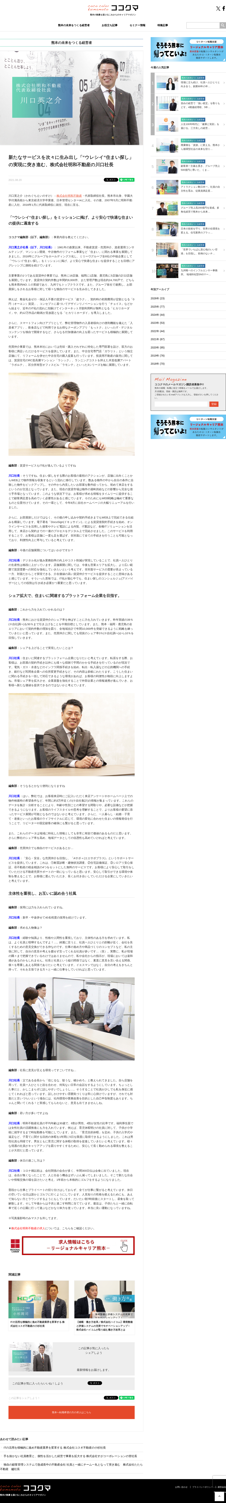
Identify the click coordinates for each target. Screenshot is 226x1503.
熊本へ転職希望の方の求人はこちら (71, 1412)
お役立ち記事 (110, 25)
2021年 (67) (158, 339)
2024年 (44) (158, 314)
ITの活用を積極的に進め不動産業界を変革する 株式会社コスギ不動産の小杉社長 (53, 1447)
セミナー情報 (137, 25)
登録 (214, 403)
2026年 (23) (158, 298)
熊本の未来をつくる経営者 (74, 25)
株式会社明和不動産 (69, 195)
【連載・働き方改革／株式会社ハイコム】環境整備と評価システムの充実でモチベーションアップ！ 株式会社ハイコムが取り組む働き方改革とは (104, 1326)
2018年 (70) (158, 363)
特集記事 (162, 25)
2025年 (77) (158, 306)
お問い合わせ (181, 1487)
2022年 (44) (158, 331)
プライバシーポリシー (202, 1487)
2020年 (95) (158, 347)
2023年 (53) (158, 322)
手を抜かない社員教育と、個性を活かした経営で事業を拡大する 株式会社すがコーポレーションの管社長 (68, 1456)
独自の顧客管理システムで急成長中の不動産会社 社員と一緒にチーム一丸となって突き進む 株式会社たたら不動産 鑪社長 (71, 1467)
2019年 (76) (158, 355)
